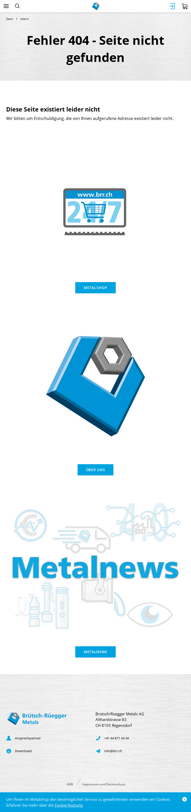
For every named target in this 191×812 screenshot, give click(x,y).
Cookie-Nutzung (69, 805)
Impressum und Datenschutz (103, 784)
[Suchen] (17, 6)
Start (9, 19)
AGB (70, 784)
